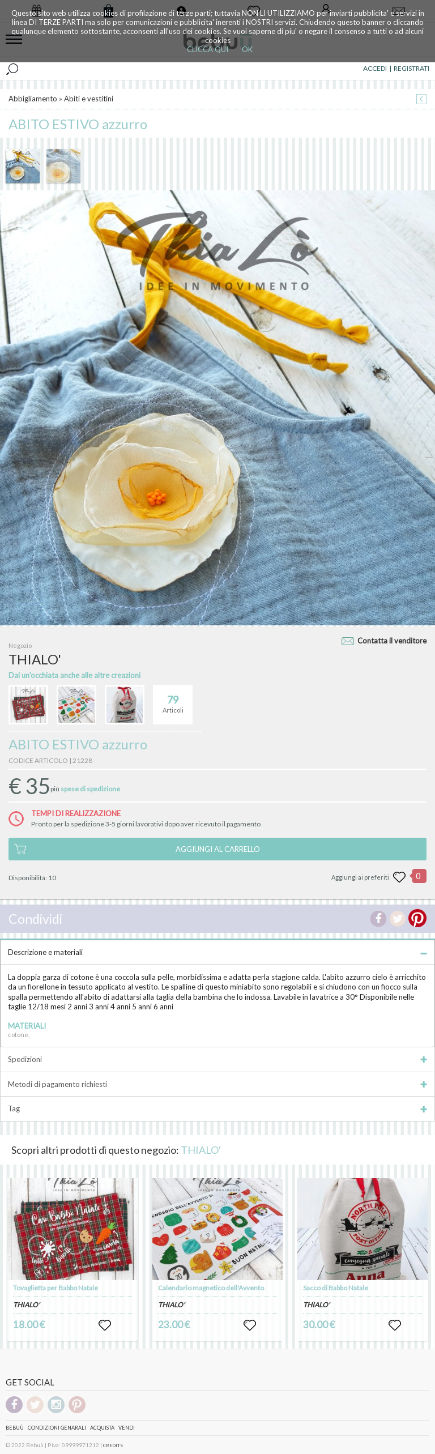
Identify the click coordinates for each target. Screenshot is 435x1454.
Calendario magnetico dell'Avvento (211, 1288)
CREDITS (113, 1445)
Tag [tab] (217, 1108)
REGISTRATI (411, 68)
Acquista (102, 1428)
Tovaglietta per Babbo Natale (55, 1288)
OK (247, 49)
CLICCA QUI (207, 49)
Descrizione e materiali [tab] (217, 952)
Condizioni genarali (57, 1428)
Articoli (173, 699)
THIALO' (201, 1150)
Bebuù (15, 1428)
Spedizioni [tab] (217, 1059)
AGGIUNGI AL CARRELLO (218, 849)
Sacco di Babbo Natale (335, 1288)
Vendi (126, 1428)
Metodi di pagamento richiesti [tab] (217, 1084)
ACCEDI (375, 68)
